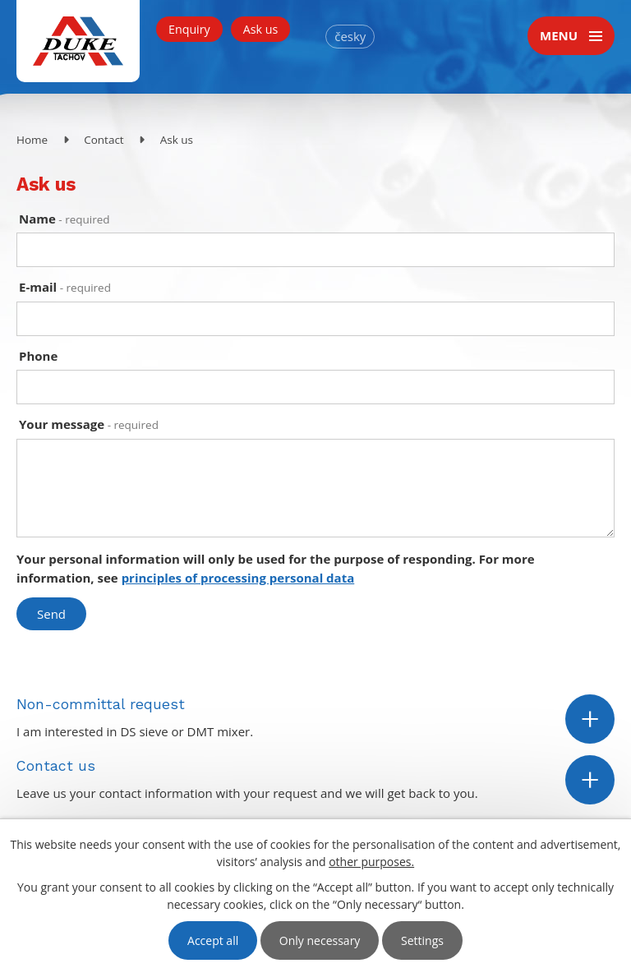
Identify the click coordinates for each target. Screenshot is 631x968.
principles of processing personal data (238, 577)
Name (64, 218)
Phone (38, 356)
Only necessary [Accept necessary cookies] (320, 940)
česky (350, 36)
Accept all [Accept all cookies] (212, 940)
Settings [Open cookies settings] (422, 940)
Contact (104, 139)
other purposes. (371, 861)
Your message (89, 424)
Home (32, 139)
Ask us (261, 29)
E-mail (65, 287)
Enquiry (189, 29)
